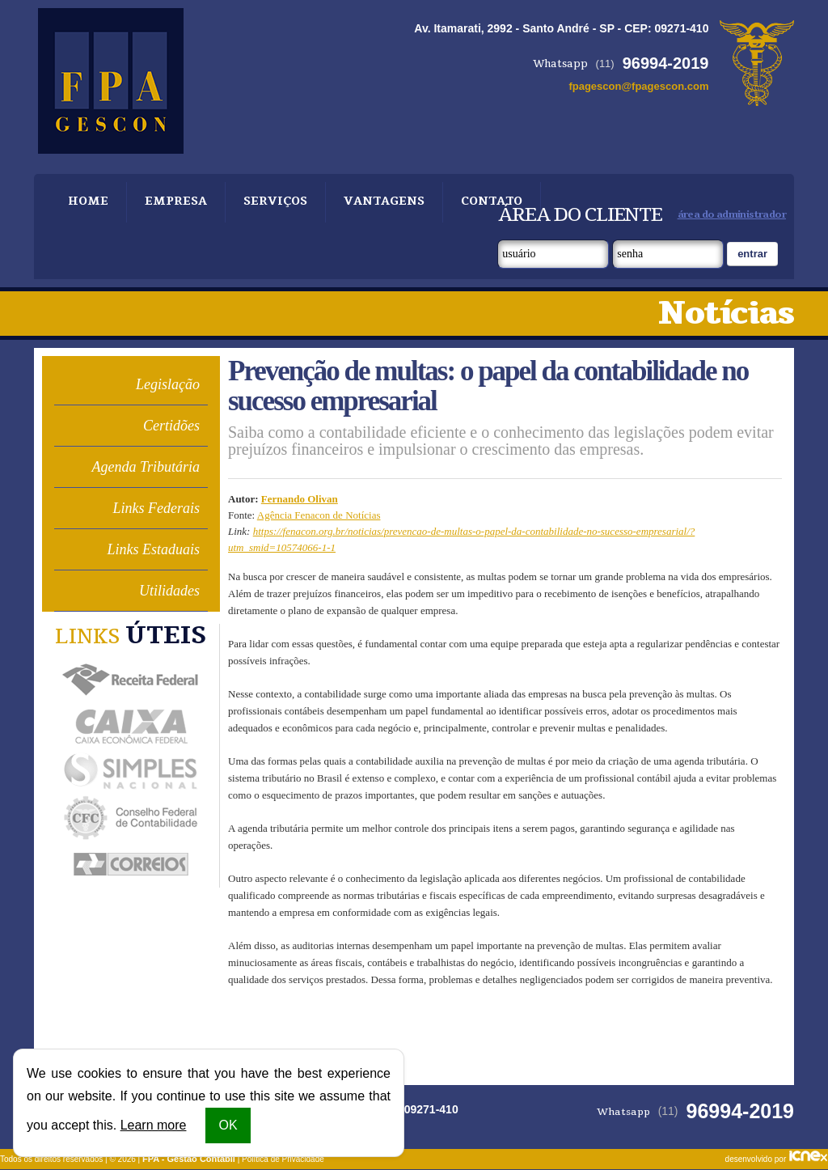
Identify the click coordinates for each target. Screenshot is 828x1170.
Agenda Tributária (145, 467)
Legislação (168, 384)
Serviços (267, 202)
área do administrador (732, 214)
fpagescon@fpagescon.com (638, 86)
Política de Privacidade (283, 1159)
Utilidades (169, 591)
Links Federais (157, 508)
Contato (475, 202)
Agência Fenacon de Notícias (319, 515)
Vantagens (371, 202)
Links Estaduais (153, 549)
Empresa (171, 202)
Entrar (752, 254)
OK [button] (227, 1125)
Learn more (153, 1125)
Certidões (171, 426)
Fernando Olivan (299, 499)
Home (87, 202)
